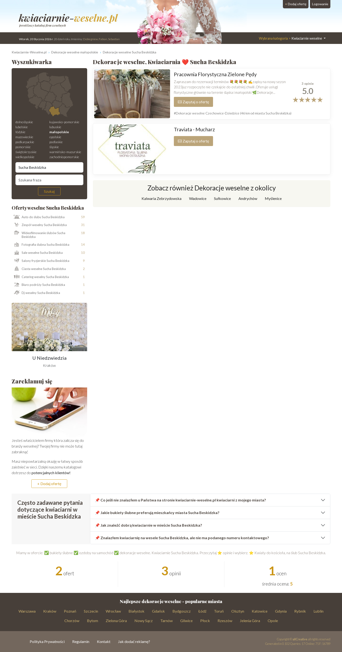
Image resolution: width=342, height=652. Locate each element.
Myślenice (273, 198)
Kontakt (103, 641)
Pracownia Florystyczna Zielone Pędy (215, 74)
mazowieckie (24, 137)
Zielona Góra (116, 620)
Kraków (49, 611)
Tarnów (166, 620)
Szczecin (91, 611)
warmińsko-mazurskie (65, 152)
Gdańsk (158, 611)
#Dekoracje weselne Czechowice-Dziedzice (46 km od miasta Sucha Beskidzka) (232, 113)
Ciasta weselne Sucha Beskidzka (39, 269)
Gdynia (281, 611)
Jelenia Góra (250, 620)
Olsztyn (237, 611)
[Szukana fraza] (49, 180)
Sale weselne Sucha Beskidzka (37, 253)
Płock (205, 620)
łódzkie (20, 132)
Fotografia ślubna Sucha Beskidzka (40, 245)
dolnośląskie (24, 122)
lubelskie (21, 127)
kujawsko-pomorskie (64, 122)
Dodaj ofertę (295, 4)
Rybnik (300, 611)
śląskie (54, 147)
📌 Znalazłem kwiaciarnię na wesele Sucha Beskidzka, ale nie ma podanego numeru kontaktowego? (182, 537)
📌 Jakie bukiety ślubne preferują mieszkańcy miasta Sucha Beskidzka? (157, 512)
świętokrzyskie (26, 152)
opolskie (55, 137)
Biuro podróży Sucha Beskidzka (38, 285)
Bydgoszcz (181, 611)
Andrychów (247, 198)
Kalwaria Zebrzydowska (161, 198)
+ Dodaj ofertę (49, 483)
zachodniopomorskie (64, 157)
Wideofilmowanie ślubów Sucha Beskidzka (38, 235)
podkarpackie (24, 142)
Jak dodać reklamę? (134, 641)
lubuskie (55, 127)
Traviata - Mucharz (194, 129)
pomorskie (23, 147)
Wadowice (197, 198)
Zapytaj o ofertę (193, 101)
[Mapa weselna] (49, 94)
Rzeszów (225, 620)
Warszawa (27, 611)
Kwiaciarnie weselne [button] (291, 38)
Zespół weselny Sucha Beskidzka (39, 225)
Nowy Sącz (143, 620)
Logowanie (320, 4)
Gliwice (186, 620)
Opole (273, 620)
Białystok (136, 611)
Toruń (219, 611)
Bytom (92, 620)
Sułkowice (222, 198)
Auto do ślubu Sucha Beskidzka (38, 217)
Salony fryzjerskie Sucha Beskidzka (40, 261)
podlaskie (56, 142)
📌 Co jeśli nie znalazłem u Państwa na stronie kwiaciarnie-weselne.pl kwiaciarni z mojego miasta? (180, 500)
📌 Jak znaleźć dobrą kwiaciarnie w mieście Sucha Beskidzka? (148, 525)
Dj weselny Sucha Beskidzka (36, 293)
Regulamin (80, 641)
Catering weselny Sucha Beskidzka (40, 277)
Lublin (318, 611)
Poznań (70, 611)
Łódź (202, 611)
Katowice (259, 611)
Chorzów (71, 620)
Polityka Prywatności (47, 641)
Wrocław (113, 611)
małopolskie (59, 132)
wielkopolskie (24, 157)
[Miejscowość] (49, 167)
